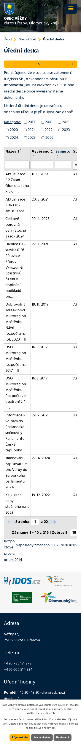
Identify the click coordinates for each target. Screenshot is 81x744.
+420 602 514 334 (18, 670)
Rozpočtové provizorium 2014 (13, 550)
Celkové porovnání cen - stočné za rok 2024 (15, 227)
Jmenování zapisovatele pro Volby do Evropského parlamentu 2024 (16, 472)
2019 (65, 122)
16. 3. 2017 (40, 347)
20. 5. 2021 (40, 199)
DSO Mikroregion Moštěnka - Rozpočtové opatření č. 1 (15, 392)
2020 (14, 130)
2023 (66, 130)
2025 (32, 138)
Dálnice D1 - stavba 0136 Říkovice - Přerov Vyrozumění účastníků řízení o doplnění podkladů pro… (15, 270)
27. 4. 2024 (41, 458)
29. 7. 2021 (40, 415)
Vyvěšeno (42, 152)
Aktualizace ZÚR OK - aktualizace (15, 205)
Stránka (22, 522)
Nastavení (62, 737)
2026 (49, 138)
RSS (55, 64)
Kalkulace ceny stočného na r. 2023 (17, 504)
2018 (48, 122)
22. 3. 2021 (40, 244)
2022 (48, 130)
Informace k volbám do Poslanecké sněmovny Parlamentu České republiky (15, 433)
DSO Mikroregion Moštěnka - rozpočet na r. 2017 (17, 359)
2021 (31, 130)
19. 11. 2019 (40, 304)
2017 (31, 122)
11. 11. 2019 (40, 174)
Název (12, 152)
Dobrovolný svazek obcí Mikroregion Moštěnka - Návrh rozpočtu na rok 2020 (16, 322)
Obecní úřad (27, 39)
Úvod (8, 39)
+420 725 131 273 (17, 663)
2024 (14, 138)
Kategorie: (12, 122)
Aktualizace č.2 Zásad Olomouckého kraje (17, 183)
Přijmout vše (20, 737)
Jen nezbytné (41, 737)
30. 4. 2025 (40, 219)
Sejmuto (63, 152)
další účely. (49, 713)
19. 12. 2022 (41, 495)
